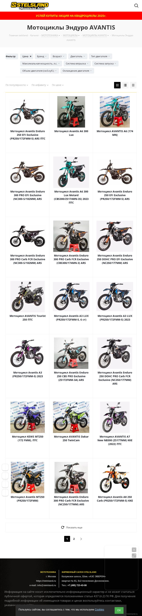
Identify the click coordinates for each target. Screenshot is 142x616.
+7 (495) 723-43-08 (77, 585)
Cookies (99, 609)
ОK (119, 610)
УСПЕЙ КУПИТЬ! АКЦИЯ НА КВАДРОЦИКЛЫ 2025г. (71, 16)
